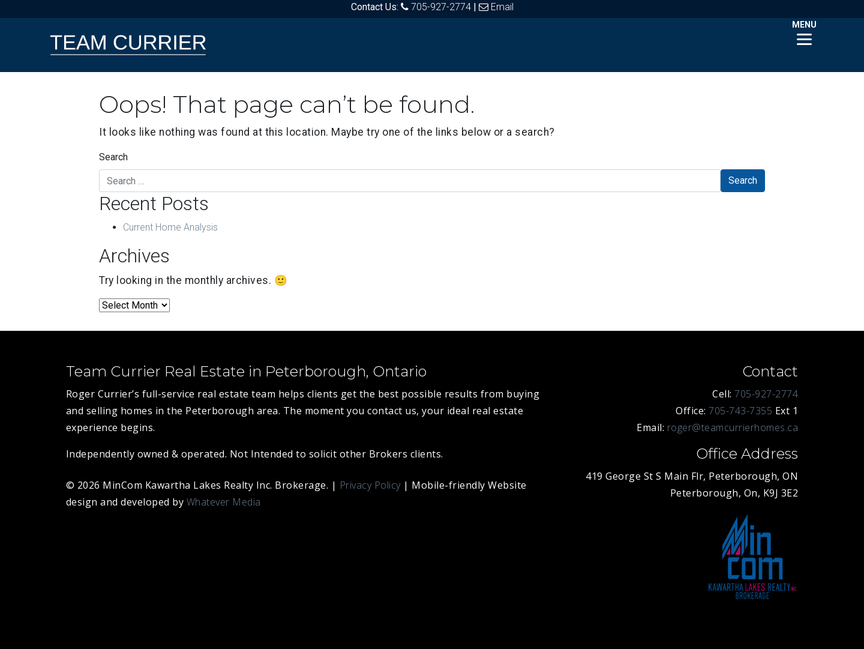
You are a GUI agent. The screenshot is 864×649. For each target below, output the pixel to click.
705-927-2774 (441, 7)
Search (113, 157)
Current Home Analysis (170, 227)
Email (502, 7)
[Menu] (804, 31)
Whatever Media (224, 502)
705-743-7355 (740, 410)
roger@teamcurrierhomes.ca (733, 427)
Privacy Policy (370, 485)
